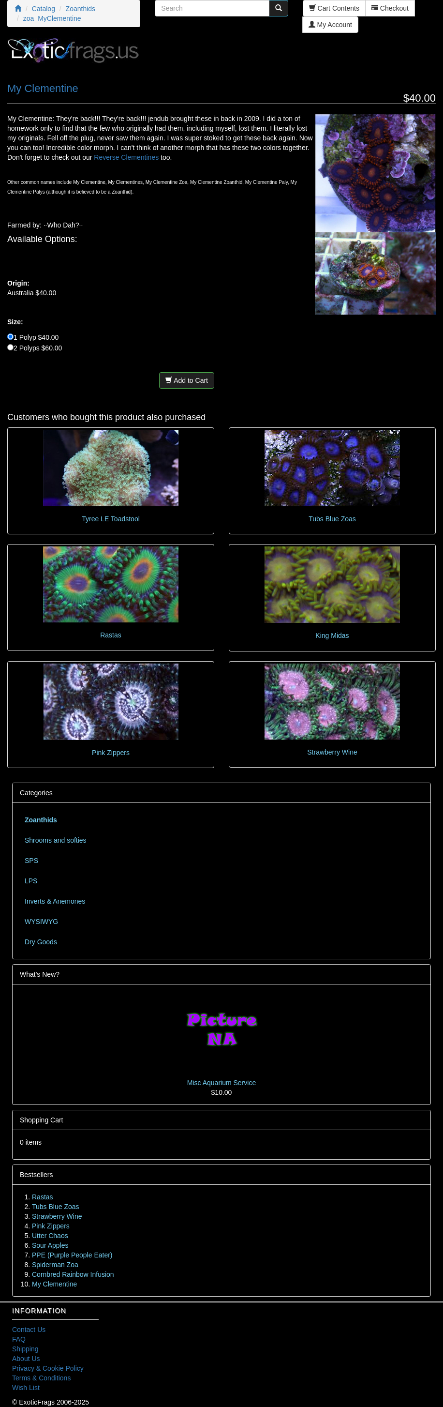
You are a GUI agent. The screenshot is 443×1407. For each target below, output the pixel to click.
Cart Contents (334, 8)
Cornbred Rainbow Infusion (73, 1274)
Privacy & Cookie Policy (48, 1368)
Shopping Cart (41, 1120)
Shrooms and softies (56, 840)
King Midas (332, 635)
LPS (31, 881)
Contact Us (28, 1329)
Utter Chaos (50, 1236)
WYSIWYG (41, 921)
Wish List (26, 1388)
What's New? (39, 974)
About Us (26, 1358)
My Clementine (54, 1284)
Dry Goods (41, 942)
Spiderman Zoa (55, 1265)
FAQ (19, 1339)
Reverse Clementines (126, 157)
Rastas (110, 635)
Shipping (25, 1349)
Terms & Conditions (41, 1378)
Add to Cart (186, 380)
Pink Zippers (111, 752)
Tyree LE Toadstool (111, 519)
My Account (330, 25)
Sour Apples (50, 1245)
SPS (31, 860)
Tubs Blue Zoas (332, 519)
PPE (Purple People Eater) (72, 1255)
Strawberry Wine (332, 752)
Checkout (390, 8)
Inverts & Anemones (55, 901)
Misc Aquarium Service (221, 1083)
